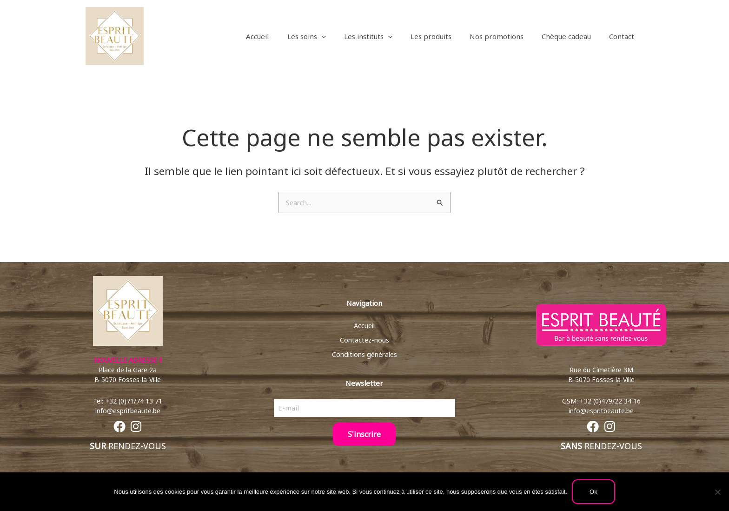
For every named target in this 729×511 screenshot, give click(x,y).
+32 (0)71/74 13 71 (133, 401)
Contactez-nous (364, 339)
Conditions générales (364, 353)
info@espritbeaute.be (127, 411)
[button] (344, 36)
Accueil (364, 324)
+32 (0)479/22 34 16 (610, 401)
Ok (593, 491)
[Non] (717, 492)
